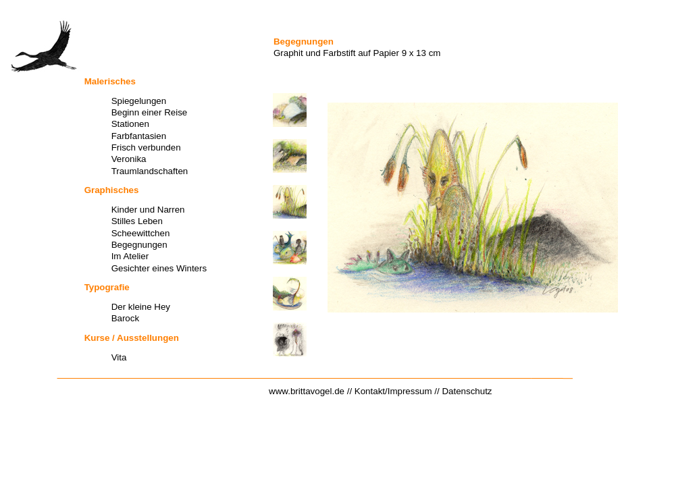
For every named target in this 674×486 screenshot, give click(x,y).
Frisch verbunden (146, 147)
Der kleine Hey (140, 307)
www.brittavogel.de (306, 391)
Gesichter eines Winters (159, 268)
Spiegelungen (139, 101)
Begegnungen (139, 245)
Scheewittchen (140, 233)
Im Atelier (130, 256)
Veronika (129, 159)
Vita (119, 357)
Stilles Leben (137, 221)
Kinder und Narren (148, 210)
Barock (125, 318)
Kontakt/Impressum (393, 391)
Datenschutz (467, 391)
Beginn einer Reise (149, 112)
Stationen (130, 124)
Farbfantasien (139, 136)
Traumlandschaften (149, 171)
